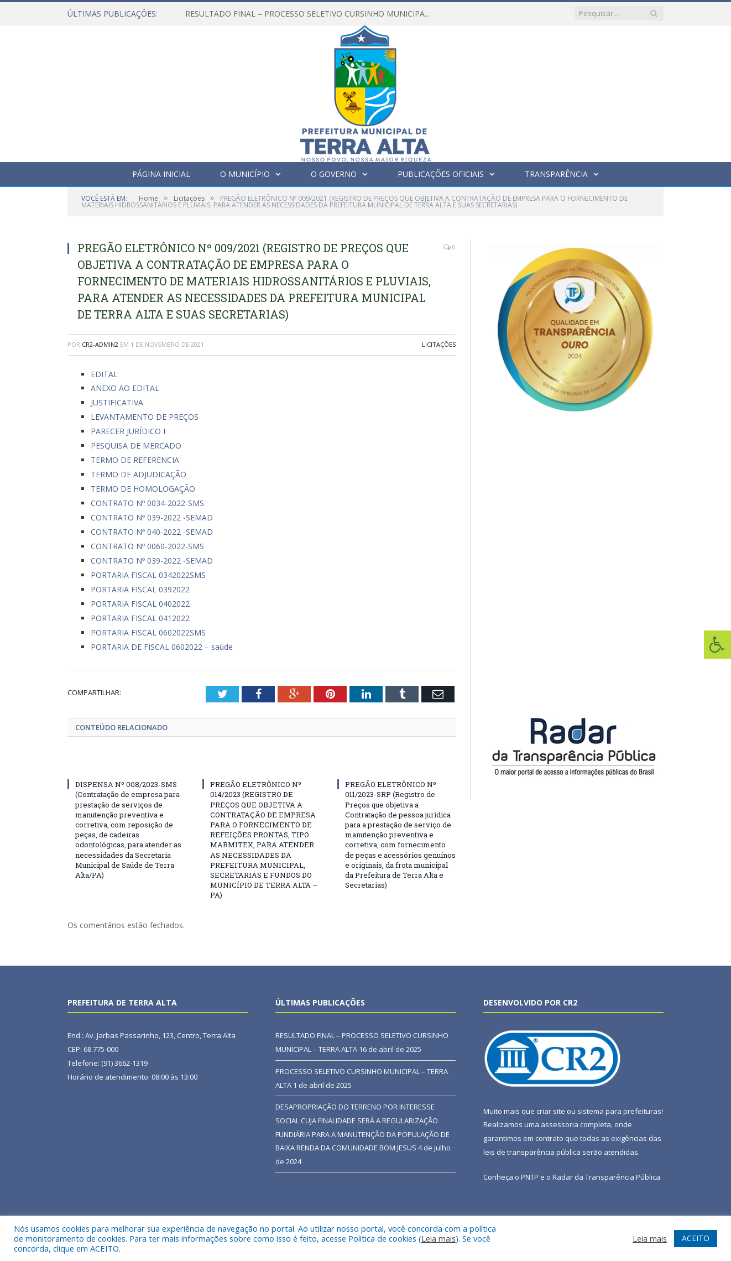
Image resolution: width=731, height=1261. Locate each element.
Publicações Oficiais (441, 174)
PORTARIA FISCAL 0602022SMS (148, 632)
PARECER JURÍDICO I (128, 431)
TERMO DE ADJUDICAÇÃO (138, 474)
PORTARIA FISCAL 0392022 (140, 589)
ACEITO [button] (695, 1238)
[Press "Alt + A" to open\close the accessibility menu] (717, 644)
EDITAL (104, 374)
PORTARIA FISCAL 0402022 (140, 603)
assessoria (559, 1124)
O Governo (334, 174)
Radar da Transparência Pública (606, 1177)
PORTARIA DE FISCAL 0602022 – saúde (162, 647)
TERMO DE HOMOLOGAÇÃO (143, 488)
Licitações (439, 344)
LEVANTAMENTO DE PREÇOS (145, 416)
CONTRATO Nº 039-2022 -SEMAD (152, 517)
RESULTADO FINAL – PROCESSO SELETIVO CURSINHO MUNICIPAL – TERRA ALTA (312, 14)
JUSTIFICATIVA (117, 402)
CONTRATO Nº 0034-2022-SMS (147, 503)
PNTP (530, 1177)
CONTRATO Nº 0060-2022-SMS (147, 546)
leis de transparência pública (532, 1152)
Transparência (556, 174)
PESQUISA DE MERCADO (136, 445)
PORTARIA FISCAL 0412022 (140, 618)
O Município (245, 174)
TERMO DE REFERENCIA (135, 460)
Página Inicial (161, 174)
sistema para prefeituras (619, 1111)
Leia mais (438, 1238)
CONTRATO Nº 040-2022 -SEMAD (152, 532)
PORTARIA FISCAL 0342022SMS (148, 575)
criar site (550, 1111)
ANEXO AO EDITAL (125, 388)
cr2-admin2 (100, 344)
